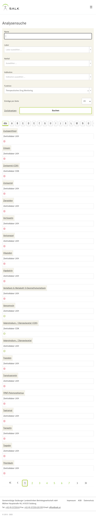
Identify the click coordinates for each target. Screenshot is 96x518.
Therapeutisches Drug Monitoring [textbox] (47, 90)
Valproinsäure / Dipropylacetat (17, 340)
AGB (80, 500)
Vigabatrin (8, 270)
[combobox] (48, 50)
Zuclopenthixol (9, 131)
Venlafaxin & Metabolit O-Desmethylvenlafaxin (24, 288)
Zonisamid (8, 183)
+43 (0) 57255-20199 (33, 507)
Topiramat (7, 410)
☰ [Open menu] (91, 7)
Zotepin (6, 148)
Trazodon (7, 358)
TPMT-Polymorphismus (13, 393)
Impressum (71, 500)
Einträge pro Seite (11, 101)
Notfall (7, 59)
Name (6, 32)
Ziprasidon (8, 200)
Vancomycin (8, 305)
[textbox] (48, 49)
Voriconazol (8, 235)
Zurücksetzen (10, 110)
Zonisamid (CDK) (10, 165)
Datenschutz (89, 500)
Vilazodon (7, 253)
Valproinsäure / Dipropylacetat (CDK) (20, 323)
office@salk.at (55, 507)
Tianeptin (7, 428)
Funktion (7, 86)
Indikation (8, 72)
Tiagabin (7, 445)
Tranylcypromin (10, 375)
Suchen (55, 110)
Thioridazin (8, 463)
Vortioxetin (8, 218)
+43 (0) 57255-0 (13, 507)
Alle (5, 123)
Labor (6, 45)
